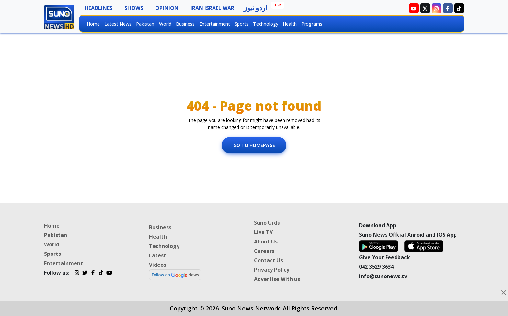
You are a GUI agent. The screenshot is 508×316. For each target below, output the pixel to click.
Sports (241, 24)
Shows (133, 8)
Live (278, 5)
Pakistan (145, 24)
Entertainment (214, 24)
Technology (265, 24)
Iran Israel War (212, 8)
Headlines (98, 8)
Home (93, 24)
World (165, 24)
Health (290, 24)
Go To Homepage (254, 145)
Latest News (118, 24)
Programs (311, 24)
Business (185, 24)
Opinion (167, 8)
